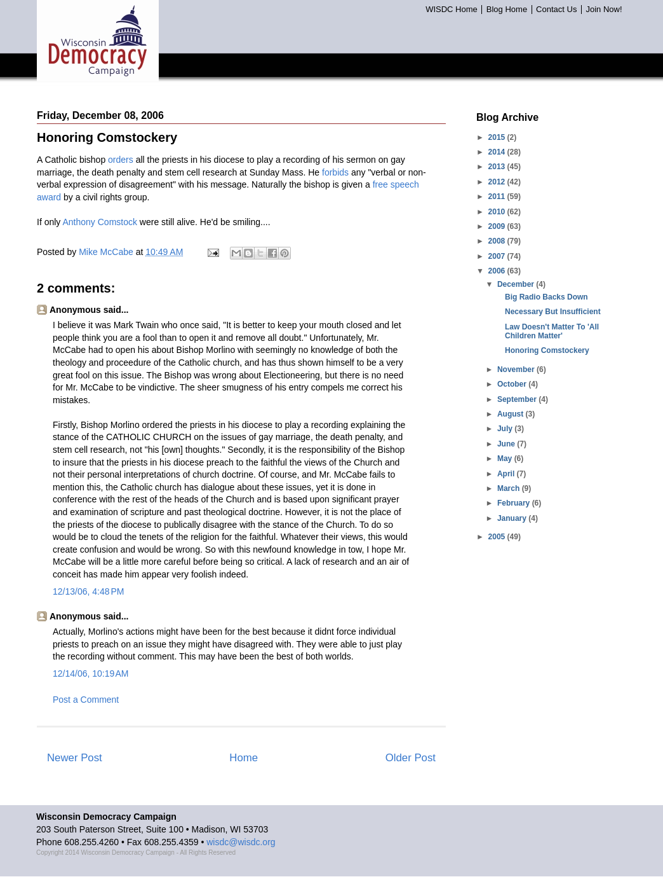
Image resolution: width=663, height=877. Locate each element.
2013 (497, 166)
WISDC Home (451, 9)
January (512, 518)
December (516, 284)
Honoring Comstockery (547, 350)
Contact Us (556, 9)
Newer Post (74, 758)
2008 (497, 241)
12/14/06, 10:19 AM (90, 673)
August (511, 414)
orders (120, 160)
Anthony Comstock (99, 222)
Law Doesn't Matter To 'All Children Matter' (552, 331)
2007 (497, 256)
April (507, 473)
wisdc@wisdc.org (240, 842)
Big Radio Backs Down (546, 297)
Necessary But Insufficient (553, 311)
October (512, 384)
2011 (497, 196)
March (509, 488)
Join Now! (604, 9)
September (518, 399)
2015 (497, 137)
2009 (497, 226)
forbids (335, 172)
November (517, 369)
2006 (497, 270)
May (505, 458)
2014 (497, 152)
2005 (497, 536)
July (505, 428)
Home (243, 758)
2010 (497, 211)
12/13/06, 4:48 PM (88, 591)
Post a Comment (86, 699)
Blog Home (506, 9)
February (514, 503)
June (507, 443)
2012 (497, 181)
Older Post (410, 758)
